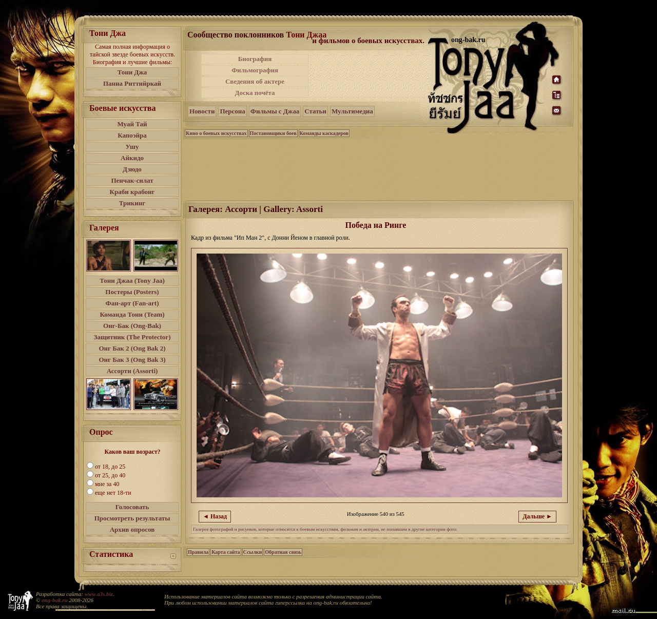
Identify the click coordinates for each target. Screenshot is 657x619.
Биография (255, 59)
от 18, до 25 (110, 466)
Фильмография (254, 70)
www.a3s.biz (99, 594)
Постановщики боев (273, 133)
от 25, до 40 (110, 475)
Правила (198, 552)
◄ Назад (215, 516)
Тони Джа (132, 72)
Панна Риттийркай (132, 83)
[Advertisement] (369, 76)
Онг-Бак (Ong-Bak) (132, 326)
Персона (232, 111)
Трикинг (132, 203)
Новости (202, 111)
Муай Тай (132, 124)
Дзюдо (132, 169)
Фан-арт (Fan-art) (132, 303)
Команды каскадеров (324, 133)
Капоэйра (132, 135)
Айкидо (132, 158)
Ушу (132, 146)
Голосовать (132, 507)
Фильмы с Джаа (274, 111)
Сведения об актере (254, 81)
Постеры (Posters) (132, 292)
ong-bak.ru (54, 600)
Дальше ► (537, 516)
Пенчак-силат (132, 180)
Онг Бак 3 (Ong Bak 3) (132, 359)
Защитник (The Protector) (132, 337)
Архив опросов (132, 529)
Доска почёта (255, 92)
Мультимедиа (352, 111)
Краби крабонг (132, 192)
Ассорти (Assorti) (132, 371)
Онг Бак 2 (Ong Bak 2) (132, 348)
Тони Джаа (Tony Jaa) (132, 280)
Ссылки (252, 552)
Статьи (315, 111)
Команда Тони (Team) (132, 314)
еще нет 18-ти (113, 492)
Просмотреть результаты (132, 518)
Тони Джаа (306, 34)
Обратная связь (283, 552)
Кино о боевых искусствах (216, 133)
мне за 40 (107, 484)
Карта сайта (225, 552)
